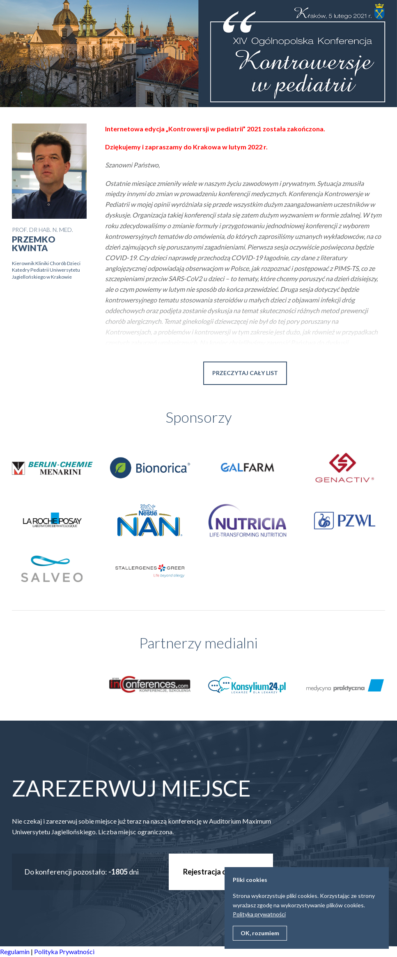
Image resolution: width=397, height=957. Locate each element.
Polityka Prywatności (64, 951)
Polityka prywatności (259, 914)
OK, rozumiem (260, 933)
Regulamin (15, 951)
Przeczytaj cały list (245, 372)
